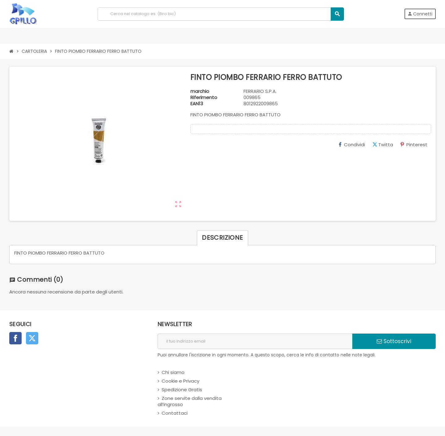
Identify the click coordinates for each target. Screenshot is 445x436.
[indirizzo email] (255, 341)
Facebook (15, 338)
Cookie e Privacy (180, 381)
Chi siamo (173, 372)
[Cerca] (221, 14)
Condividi (352, 144)
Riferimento (203, 97)
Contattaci (175, 413)
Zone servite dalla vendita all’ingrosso (190, 401)
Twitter (32, 338)
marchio (199, 91)
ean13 (196, 104)
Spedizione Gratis (182, 389)
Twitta (382, 144)
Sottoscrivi (394, 341)
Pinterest (413, 144)
